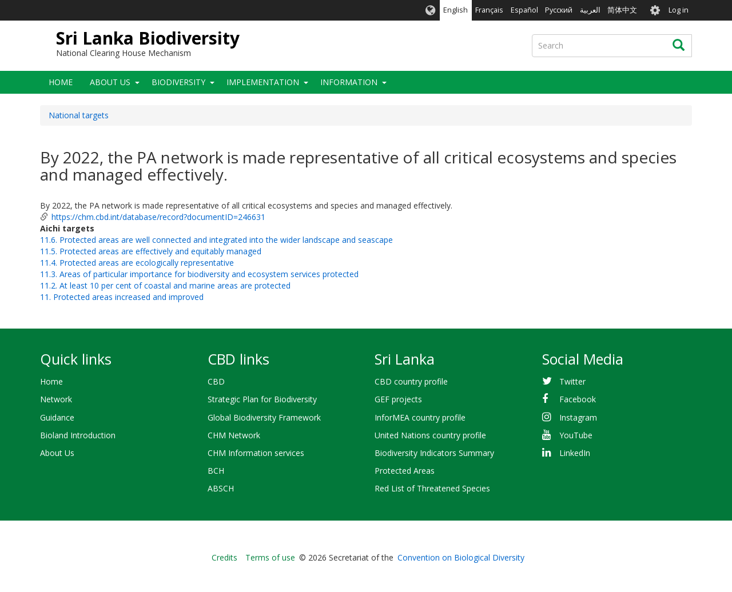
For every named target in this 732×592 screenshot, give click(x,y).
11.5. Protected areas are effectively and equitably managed (150, 251)
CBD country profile (411, 381)
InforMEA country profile (420, 417)
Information (348, 82)
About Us (110, 82)
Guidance (57, 417)
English (455, 10)
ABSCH (221, 488)
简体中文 (622, 10)
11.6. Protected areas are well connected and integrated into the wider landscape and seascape (216, 239)
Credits (224, 557)
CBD (216, 381)
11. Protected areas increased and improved (122, 296)
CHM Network (234, 435)
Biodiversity (178, 82)
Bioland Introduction (78, 435)
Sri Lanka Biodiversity (148, 38)
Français (489, 10)
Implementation (262, 82)
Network (56, 399)
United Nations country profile (430, 435)
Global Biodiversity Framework (264, 417)
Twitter (572, 381)
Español (524, 10)
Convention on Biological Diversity (460, 557)
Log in (679, 10)
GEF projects (398, 399)
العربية (590, 10)
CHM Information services (256, 452)
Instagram (578, 417)
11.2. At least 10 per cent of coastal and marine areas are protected (165, 285)
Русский (558, 10)
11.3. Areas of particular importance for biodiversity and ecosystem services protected (199, 274)
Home (61, 82)
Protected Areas (405, 470)
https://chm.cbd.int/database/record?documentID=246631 (158, 216)
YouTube (575, 435)
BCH (216, 470)
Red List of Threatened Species (432, 488)
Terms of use (270, 557)
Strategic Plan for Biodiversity (262, 399)
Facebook (577, 399)
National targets (79, 115)
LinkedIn (574, 452)
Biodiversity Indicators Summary (434, 452)
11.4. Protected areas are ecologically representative (137, 262)
